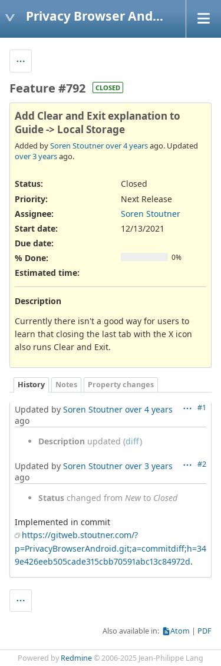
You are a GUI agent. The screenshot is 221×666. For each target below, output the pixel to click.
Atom (180, 631)
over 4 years (126, 145)
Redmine (76, 658)
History (31, 385)
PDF (204, 631)
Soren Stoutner (77, 145)
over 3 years (36, 156)
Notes (66, 385)
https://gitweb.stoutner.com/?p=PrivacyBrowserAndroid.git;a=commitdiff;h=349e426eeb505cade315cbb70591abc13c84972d (110, 548)
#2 (201, 464)
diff (133, 441)
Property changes (121, 385)
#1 (201, 408)
